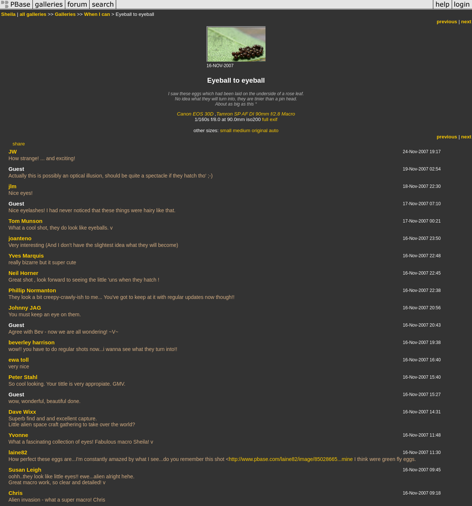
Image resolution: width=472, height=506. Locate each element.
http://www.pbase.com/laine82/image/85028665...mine (291, 459)
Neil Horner (23, 273)
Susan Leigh (24, 470)
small (226, 130)
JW (12, 151)
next (466, 21)
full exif (269, 119)
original (260, 130)
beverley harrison (31, 342)
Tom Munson (25, 221)
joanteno (20, 238)
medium (241, 130)
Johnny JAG (24, 307)
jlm (12, 186)
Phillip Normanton (32, 290)
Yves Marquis (26, 255)
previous (447, 21)
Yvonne (18, 435)
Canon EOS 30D (195, 114)
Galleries (65, 14)
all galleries (33, 14)
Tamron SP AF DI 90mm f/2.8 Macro (255, 114)
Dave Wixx (22, 412)
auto (273, 130)
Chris (15, 493)
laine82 (17, 452)
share (19, 144)
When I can (97, 14)
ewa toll (18, 360)
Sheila (8, 14)
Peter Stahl (22, 377)
